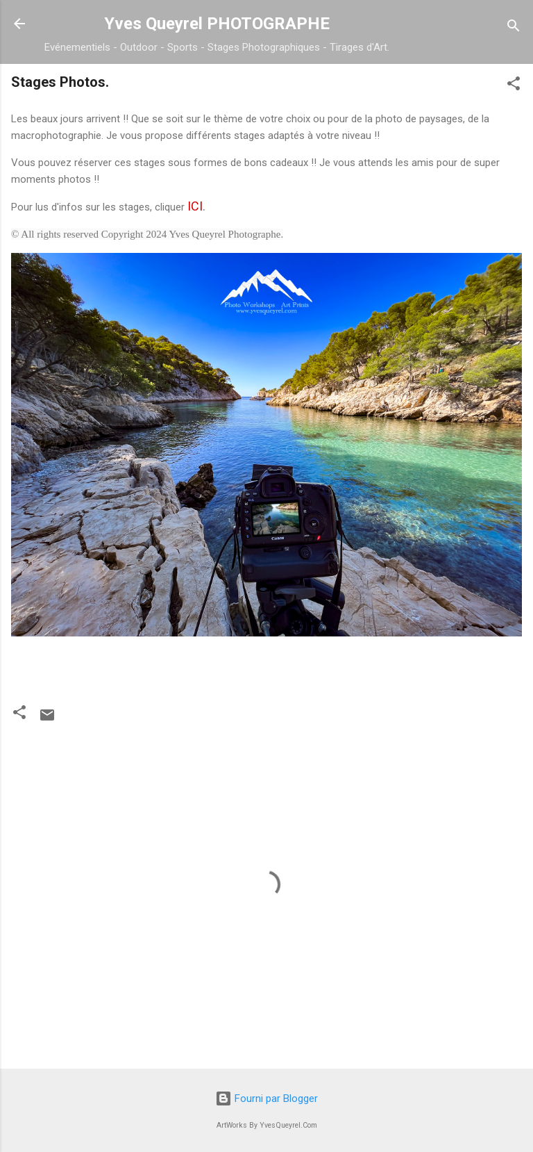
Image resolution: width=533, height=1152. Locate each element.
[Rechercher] (513, 28)
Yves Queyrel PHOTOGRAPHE (217, 23)
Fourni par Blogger (266, 1098)
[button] (513, 86)
